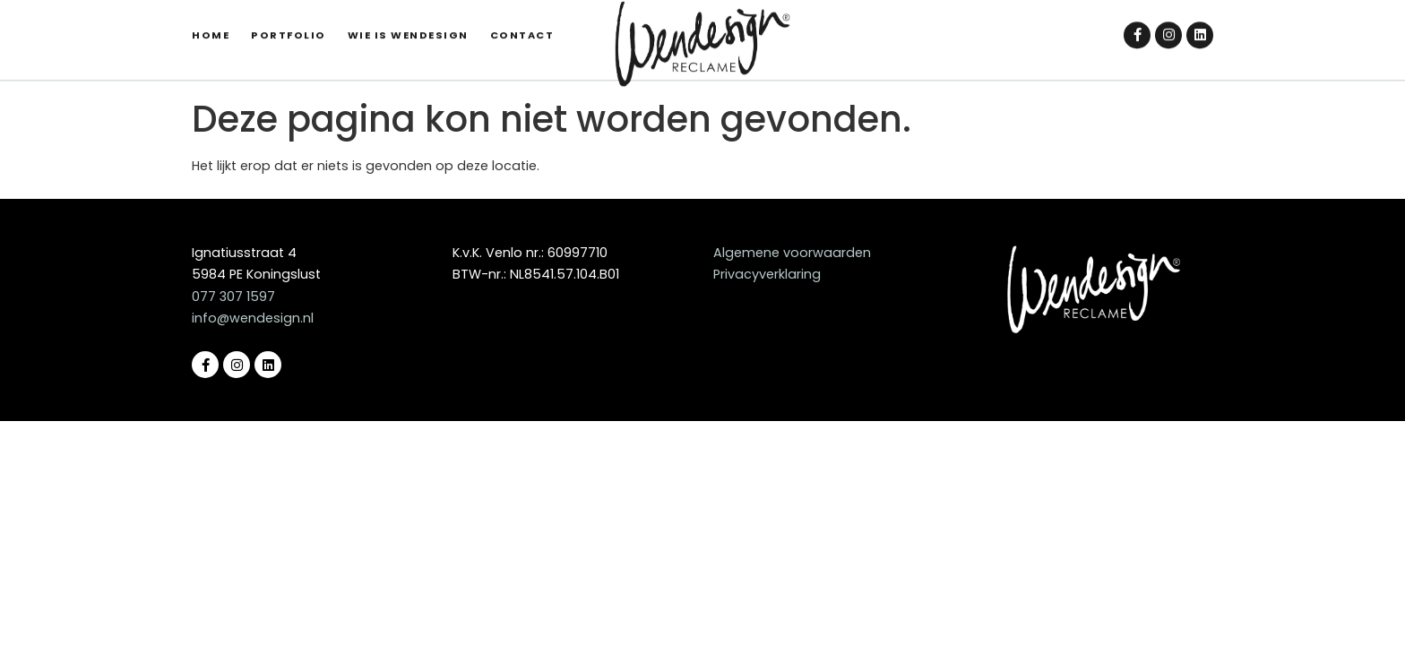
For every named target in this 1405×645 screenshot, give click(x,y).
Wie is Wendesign (408, 20)
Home (210, 20)
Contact (522, 20)
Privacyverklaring (767, 274)
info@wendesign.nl (253, 318)
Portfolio (288, 20)
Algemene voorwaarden (792, 253)
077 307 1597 (233, 296)
